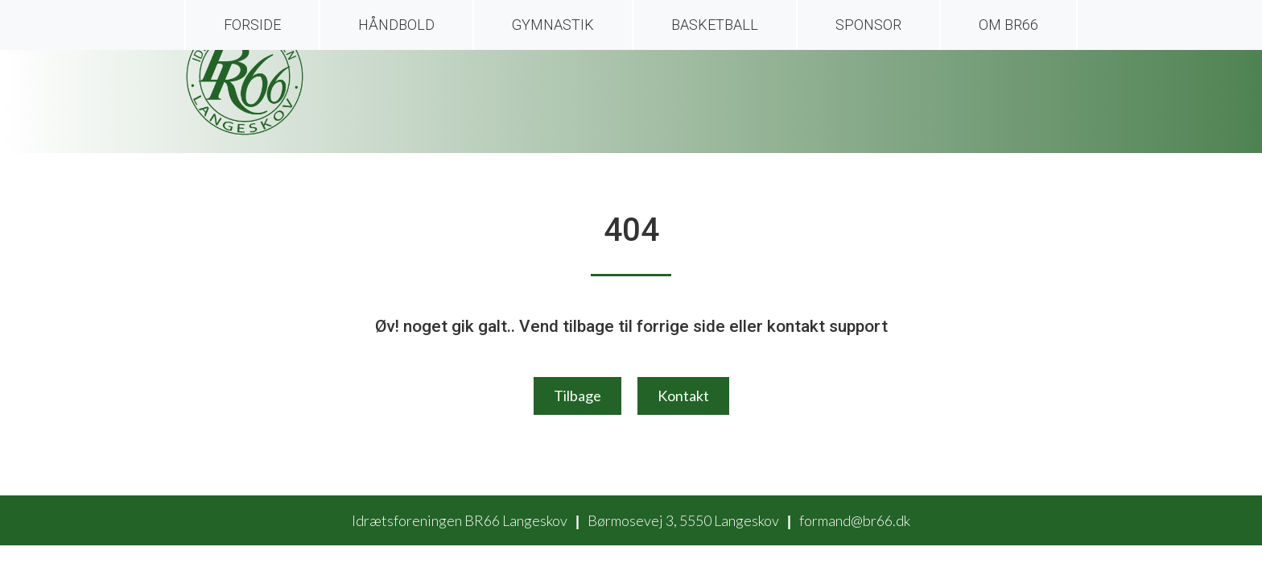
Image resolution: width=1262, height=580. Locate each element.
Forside (252, 24)
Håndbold (396, 24)
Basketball (714, 24)
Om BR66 (1008, 24)
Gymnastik (553, 24)
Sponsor (868, 24)
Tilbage (577, 395)
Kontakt (683, 395)
